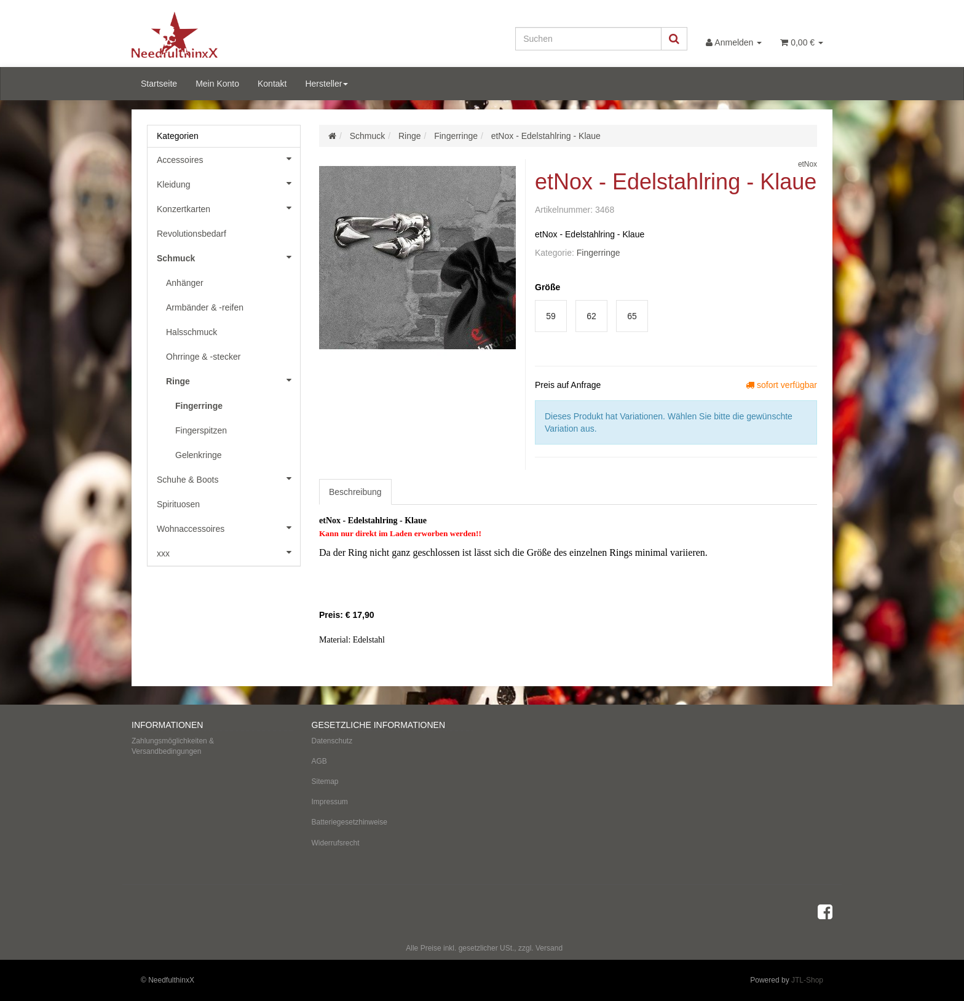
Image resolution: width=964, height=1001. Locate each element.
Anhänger (184, 283)
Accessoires (228, 159)
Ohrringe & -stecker (203, 357)
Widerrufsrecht (336, 843)
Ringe (233, 380)
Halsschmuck (191, 332)
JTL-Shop (807, 980)
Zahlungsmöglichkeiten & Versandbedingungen (173, 746)
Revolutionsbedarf (191, 234)
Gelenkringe (198, 455)
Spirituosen (178, 504)
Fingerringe (598, 253)
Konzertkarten (228, 208)
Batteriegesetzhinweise (349, 822)
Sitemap (325, 781)
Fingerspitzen (201, 430)
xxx (228, 552)
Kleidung (228, 183)
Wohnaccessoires (228, 527)
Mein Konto (217, 84)
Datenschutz (332, 741)
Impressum (330, 801)
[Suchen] (588, 38)
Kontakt (272, 84)
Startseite (159, 84)
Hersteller (326, 84)
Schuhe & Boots (228, 478)
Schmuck (228, 257)
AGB (319, 761)
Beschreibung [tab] (355, 492)
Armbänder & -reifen (204, 307)
